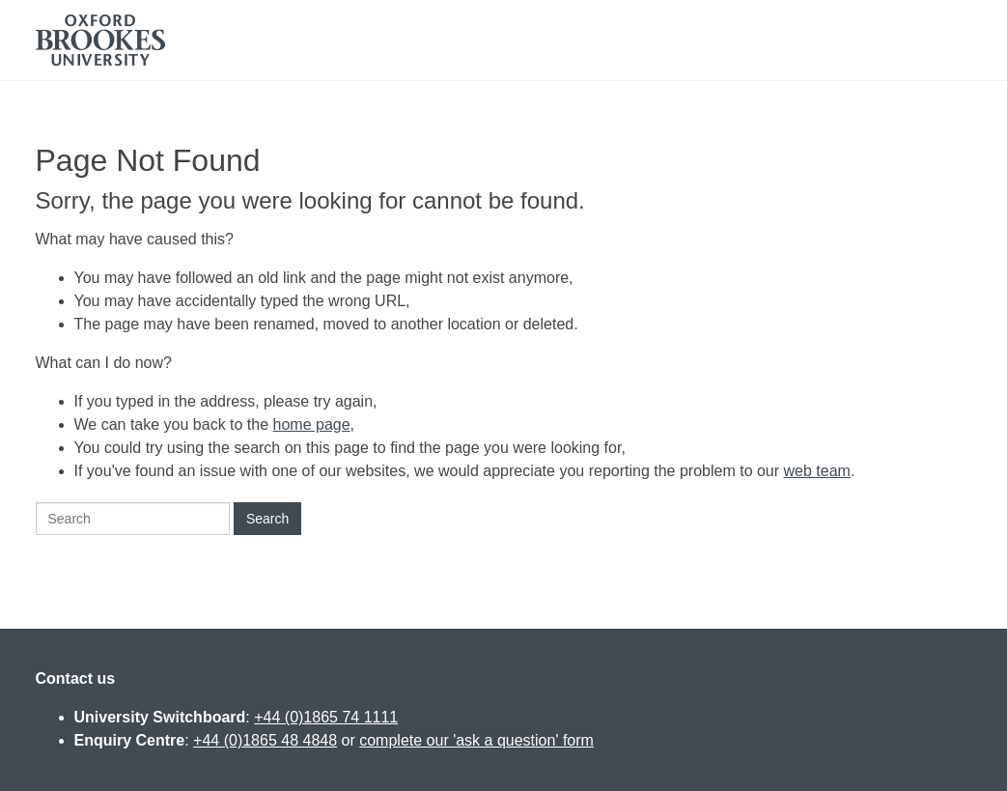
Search (267, 518)
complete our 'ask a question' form (476, 740)
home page (311, 424)
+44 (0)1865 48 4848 (265, 740)
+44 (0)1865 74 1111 (326, 717)
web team (817, 471)
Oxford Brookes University (100, 40)
